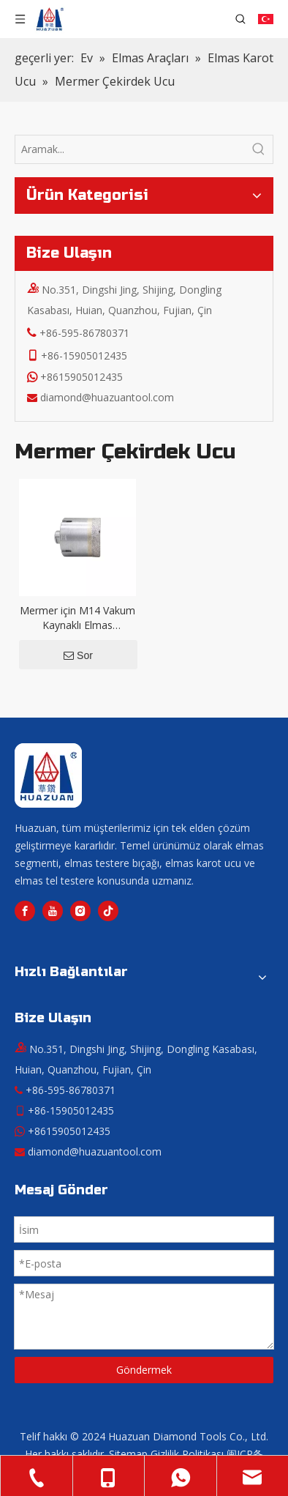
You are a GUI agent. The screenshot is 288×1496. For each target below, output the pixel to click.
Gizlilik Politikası (187, 1454)
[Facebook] (25, 911)
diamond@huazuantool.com (107, 397)
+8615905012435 (81, 377)
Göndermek (144, 1370)
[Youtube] (52, 911)
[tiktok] (108, 911)
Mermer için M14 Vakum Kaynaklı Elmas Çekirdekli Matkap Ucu (77, 618)
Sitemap (128, 1454)
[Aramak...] (130, 149)
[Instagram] (80, 911)
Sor (78, 655)
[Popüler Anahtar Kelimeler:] (259, 149)
